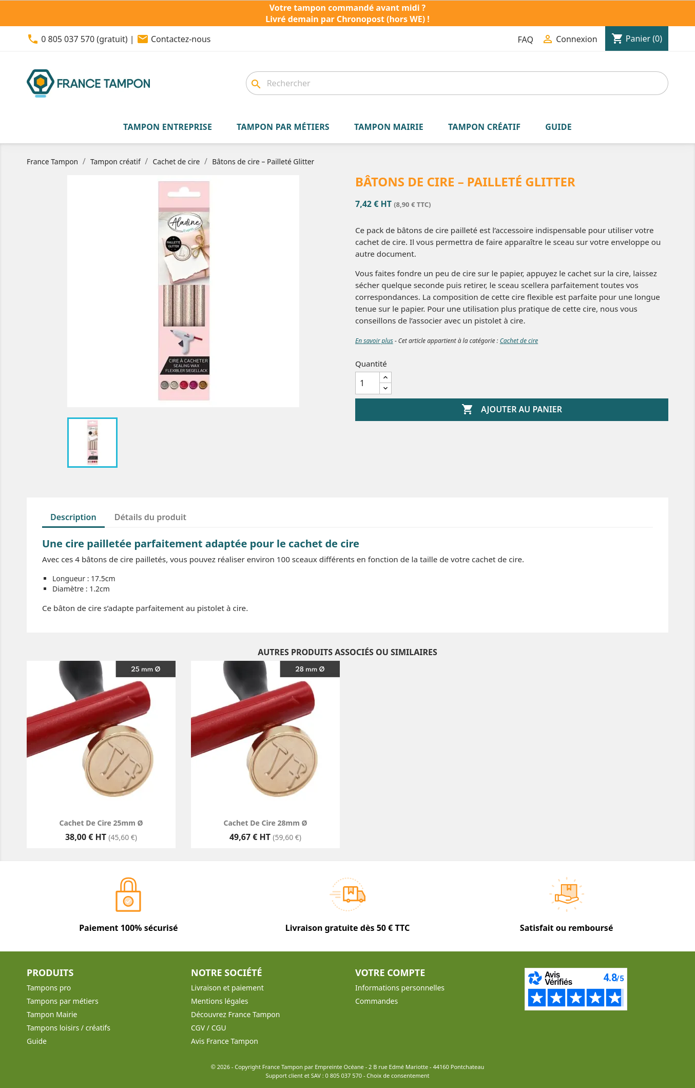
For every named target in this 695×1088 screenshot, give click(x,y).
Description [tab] (73, 517)
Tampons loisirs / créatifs (68, 1028)
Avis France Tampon (224, 1041)
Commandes (376, 1001)
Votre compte (390, 972)
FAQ (525, 39)
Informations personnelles (400, 987)
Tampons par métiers (63, 1001)
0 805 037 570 (343, 1075)
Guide (37, 1041)
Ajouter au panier (511, 409)
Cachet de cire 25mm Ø (101, 823)
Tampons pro (49, 987)
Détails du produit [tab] (150, 517)
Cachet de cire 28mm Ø (265, 823)
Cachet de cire (519, 340)
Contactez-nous (181, 39)
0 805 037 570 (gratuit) (84, 39)
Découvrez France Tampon (235, 1014)
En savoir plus (374, 340)
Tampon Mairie (52, 1014)
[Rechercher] (457, 83)
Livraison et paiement (227, 987)
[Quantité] (367, 383)
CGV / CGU (208, 1028)
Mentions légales (219, 1001)
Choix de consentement (397, 1075)
